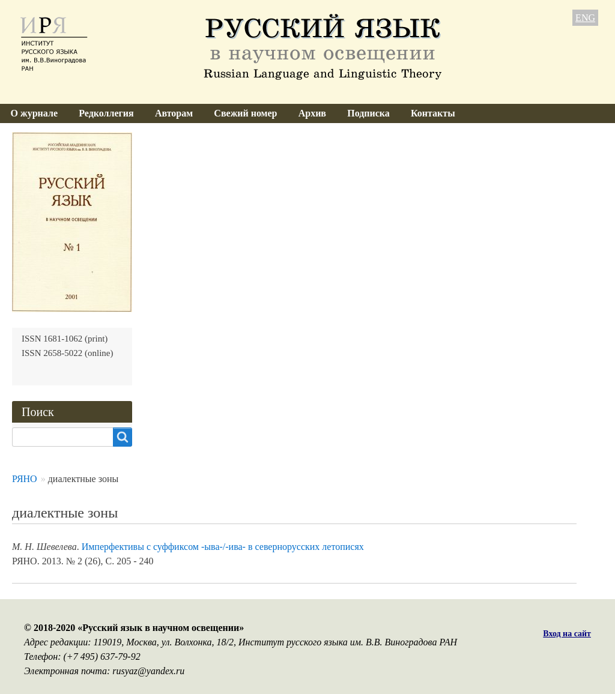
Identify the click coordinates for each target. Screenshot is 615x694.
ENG (585, 18)
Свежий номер (245, 113)
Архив (312, 113)
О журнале (34, 113)
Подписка (368, 113)
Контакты (433, 113)
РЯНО (24, 479)
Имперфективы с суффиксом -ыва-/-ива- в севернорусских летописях (223, 547)
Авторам (174, 113)
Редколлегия (106, 113)
